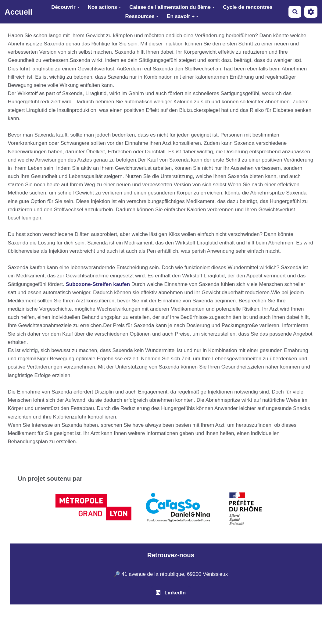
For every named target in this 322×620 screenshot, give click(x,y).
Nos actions (104, 7)
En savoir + (183, 16)
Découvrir (65, 7)
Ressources (142, 16)
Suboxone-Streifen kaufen (98, 284)
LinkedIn (171, 593)
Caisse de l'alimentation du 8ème (172, 7)
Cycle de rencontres (248, 7)
